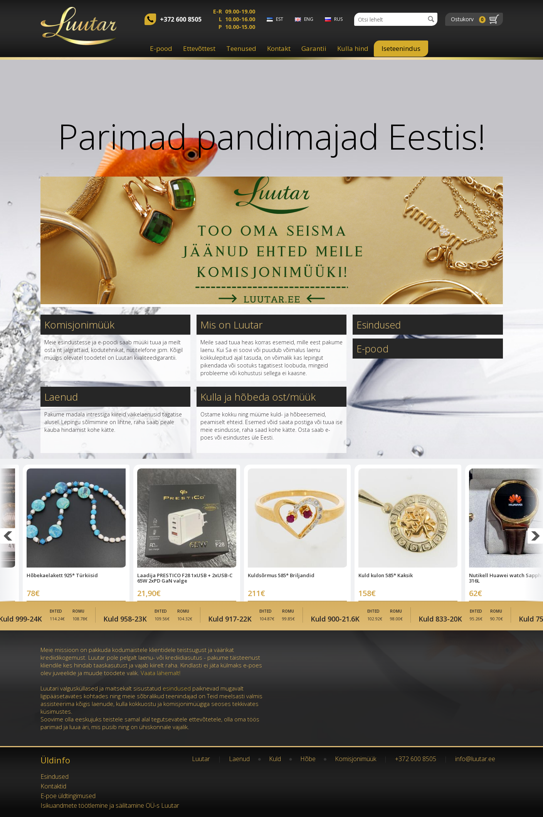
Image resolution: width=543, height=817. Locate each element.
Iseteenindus (401, 48)
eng (308, 19)
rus (338, 19)
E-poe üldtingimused (68, 796)
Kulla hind (352, 48)
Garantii (313, 48)
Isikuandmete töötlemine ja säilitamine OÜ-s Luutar (109, 805)
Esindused (379, 325)
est (279, 19)
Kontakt (279, 48)
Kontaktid (53, 786)
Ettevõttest (199, 48)
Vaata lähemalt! (160, 673)
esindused (177, 688)
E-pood (161, 48)
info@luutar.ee (475, 759)
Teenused (241, 48)
